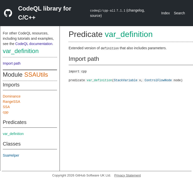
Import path (12, 63)
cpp (6, 112)
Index (165, 13)
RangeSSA (11, 102)
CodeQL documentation (33, 44)
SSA (6, 107)
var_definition (21, 51)
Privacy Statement (127, 175)
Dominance (12, 96)
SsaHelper (11, 155)
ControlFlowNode (158, 80)
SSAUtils (36, 74)
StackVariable (125, 80)
